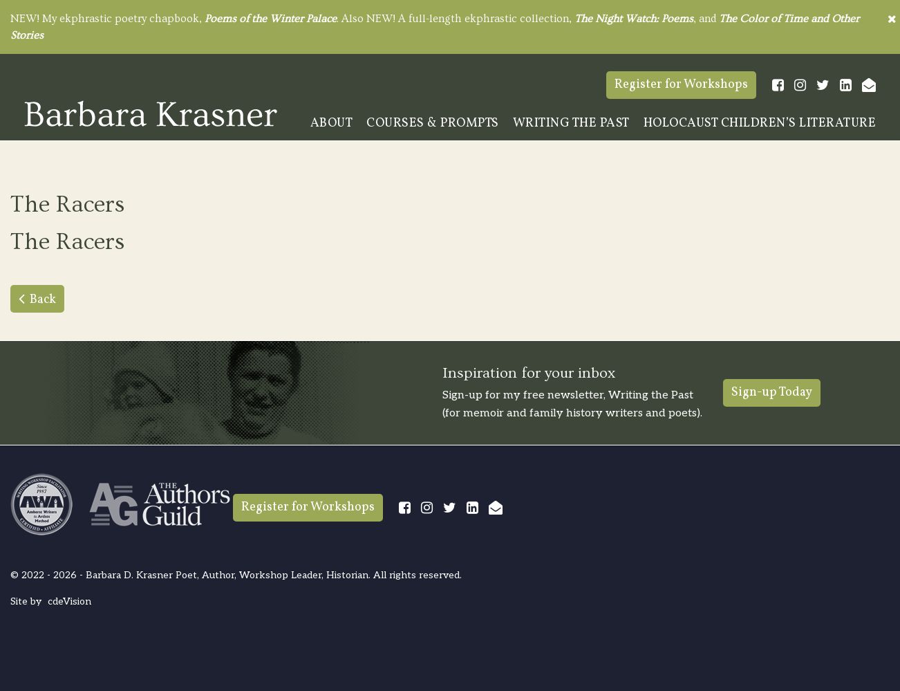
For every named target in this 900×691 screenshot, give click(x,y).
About (331, 123)
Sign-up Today (771, 392)
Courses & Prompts (432, 123)
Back (43, 299)
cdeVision (69, 601)
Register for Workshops (681, 84)
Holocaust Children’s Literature (760, 123)
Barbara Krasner (150, 113)
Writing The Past (571, 123)
